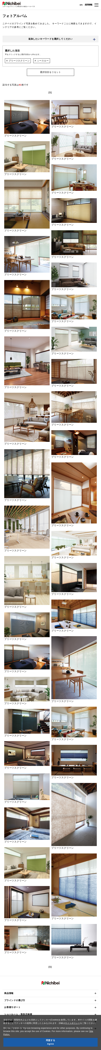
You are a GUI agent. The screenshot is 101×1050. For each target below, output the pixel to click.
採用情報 (88, 5)
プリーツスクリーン (18, 60)
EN (81, 4)
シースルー (41, 60)
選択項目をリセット (50, 72)
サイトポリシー (72, 1023)
